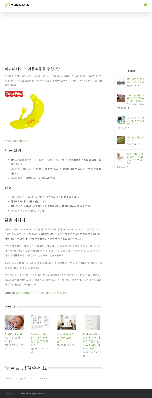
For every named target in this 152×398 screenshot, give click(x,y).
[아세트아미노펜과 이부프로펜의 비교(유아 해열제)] (121, 155)
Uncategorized (22, 293)
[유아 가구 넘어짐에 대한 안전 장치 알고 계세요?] (40, 316)
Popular (131, 70)
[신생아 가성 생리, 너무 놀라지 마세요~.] (14, 316)
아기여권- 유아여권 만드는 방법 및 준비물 (136, 120)
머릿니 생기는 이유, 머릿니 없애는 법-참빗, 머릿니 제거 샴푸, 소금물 (136, 99)
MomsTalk (24, 394)
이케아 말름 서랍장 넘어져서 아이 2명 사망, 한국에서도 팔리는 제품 (92, 341)
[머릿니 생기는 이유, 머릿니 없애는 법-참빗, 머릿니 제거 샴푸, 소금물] (121, 96)
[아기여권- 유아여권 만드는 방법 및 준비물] (121, 118)
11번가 (22, 141)
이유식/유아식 (37, 293)
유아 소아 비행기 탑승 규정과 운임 (135, 80)
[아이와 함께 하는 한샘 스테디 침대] (66, 316)
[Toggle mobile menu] (145, 4)
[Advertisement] (76, 43)
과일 (53, 293)
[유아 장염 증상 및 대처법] (121, 138)
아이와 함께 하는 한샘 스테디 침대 (65, 337)
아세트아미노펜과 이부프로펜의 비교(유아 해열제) (135, 158)
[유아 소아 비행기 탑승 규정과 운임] (121, 79)
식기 (59, 293)
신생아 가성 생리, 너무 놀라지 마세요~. (14, 337)
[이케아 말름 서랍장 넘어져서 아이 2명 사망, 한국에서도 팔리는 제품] (93, 316)
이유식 (65, 293)
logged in (22, 378)
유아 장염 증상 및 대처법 (136, 139)
